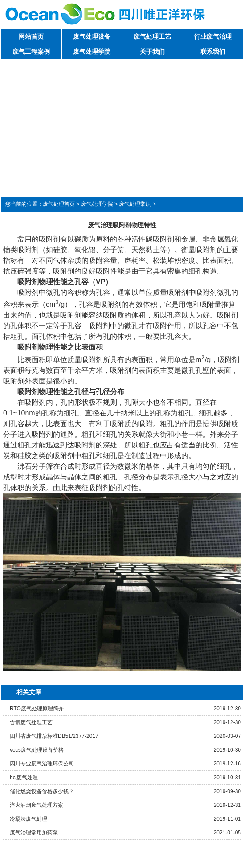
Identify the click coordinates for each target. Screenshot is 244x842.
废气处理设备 (91, 36)
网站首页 (31, 36)
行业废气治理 (213, 36)
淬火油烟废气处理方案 (36, 805)
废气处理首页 (59, 204)
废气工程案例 (31, 51)
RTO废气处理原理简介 (37, 708)
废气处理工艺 (152, 36)
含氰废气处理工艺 (31, 722)
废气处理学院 (91, 51)
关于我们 (152, 51)
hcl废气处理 (24, 777)
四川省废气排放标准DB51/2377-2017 (54, 736)
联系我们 (212, 51)
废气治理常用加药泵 (34, 833)
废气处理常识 (135, 204)
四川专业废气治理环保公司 (42, 764)
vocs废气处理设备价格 (37, 750)
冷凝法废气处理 (28, 819)
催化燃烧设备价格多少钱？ (42, 791)
